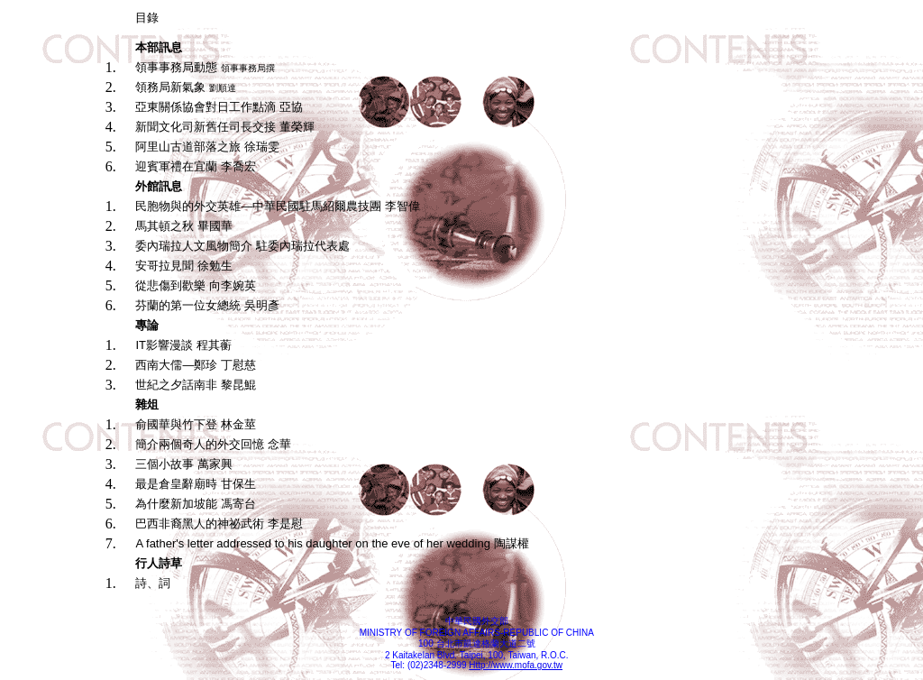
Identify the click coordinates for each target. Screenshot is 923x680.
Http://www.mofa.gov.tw (515, 665)
